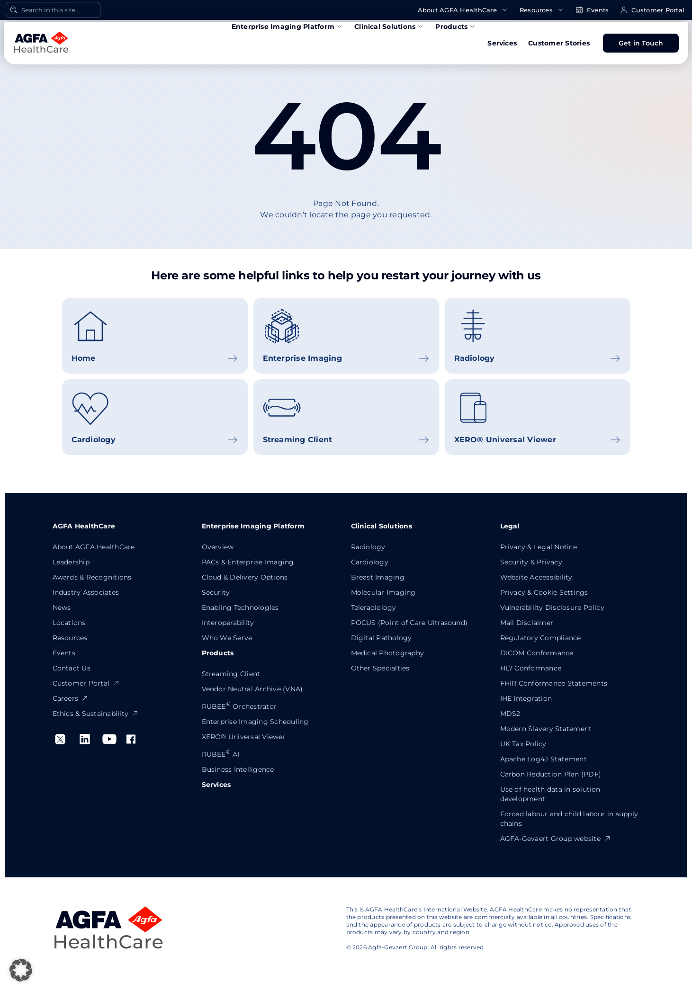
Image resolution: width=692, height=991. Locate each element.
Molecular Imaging (383, 592)
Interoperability (228, 622)
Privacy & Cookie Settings (544, 592)
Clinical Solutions (389, 26)
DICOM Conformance (537, 653)
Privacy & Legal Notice (538, 547)
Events (592, 10)
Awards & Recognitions (92, 577)
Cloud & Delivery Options (245, 577)
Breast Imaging (377, 577)
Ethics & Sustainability (96, 713)
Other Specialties (380, 668)
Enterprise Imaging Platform (287, 26)
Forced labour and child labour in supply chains (569, 819)
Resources (542, 10)
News (62, 607)
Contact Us (71, 668)
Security (216, 592)
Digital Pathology (381, 638)
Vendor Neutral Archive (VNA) (252, 689)
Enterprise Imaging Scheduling (255, 721)
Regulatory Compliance (540, 638)
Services (502, 43)
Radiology (368, 547)
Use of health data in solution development (550, 794)
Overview (218, 547)
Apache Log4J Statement (543, 759)
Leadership (71, 562)
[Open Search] (53, 10)
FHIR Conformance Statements (553, 683)
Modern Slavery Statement (546, 728)
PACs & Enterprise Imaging (248, 562)
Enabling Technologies (240, 607)
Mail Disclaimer (527, 622)
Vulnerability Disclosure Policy (552, 607)
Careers (71, 698)
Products (455, 26)
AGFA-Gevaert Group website (555, 838)
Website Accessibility (536, 577)
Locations (69, 622)
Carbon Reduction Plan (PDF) (550, 774)
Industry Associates (86, 592)
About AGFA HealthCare (463, 10)
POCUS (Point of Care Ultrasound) (409, 622)
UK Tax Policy (523, 744)
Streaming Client (231, 674)
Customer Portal (652, 10)
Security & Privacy (531, 562)
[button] (21, 970)
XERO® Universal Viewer (244, 736)
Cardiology (369, 562)
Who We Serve (227, 638)
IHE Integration (526, 698)
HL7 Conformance (531, 668)
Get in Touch (641, 43)
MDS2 (510, 713)
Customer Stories (559, 43)
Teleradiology (373, 607)
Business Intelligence (238, 769)
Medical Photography (387, 653)
